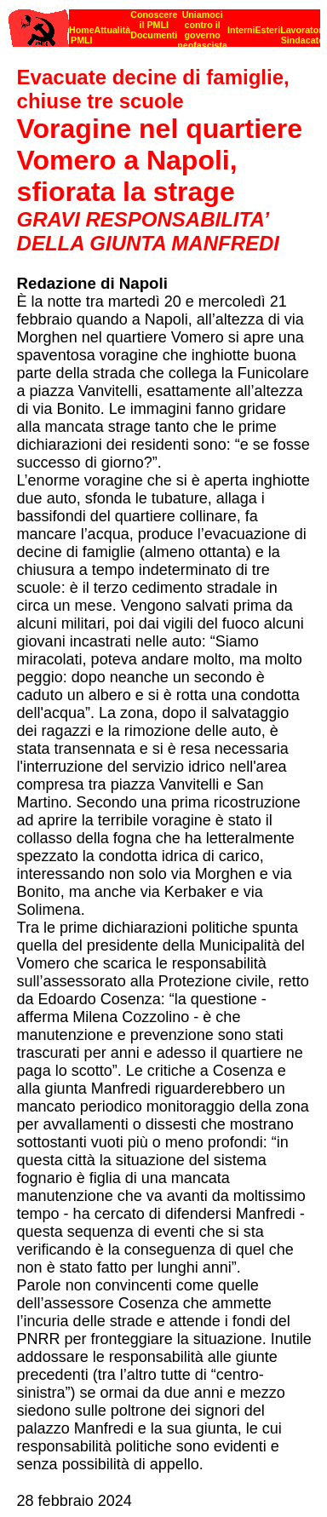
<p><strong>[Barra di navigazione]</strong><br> (164, 23)
